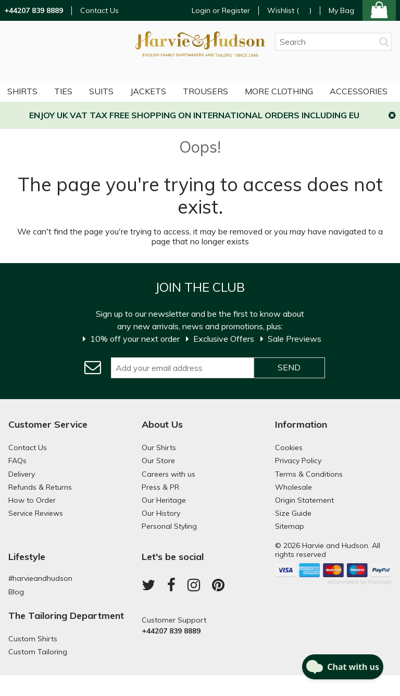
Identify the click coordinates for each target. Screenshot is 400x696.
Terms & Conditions (309, 474)
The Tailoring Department (66, 616)
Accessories (359, 91)
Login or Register (221, 10)
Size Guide (293, 513)
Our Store (158, 460)
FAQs (17, 460)
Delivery (21, 474)
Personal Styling (169, 526)
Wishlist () (289, 10)
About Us (162, 424)
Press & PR (160, 487)
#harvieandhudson (40, 578)
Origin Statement (304, 500)
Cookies (289, 447)
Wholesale (293, 487)
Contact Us (99, 10)
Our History (161, 513)
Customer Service (48, 424)
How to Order (32, 500)
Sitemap (289, 526)
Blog (16, 591)
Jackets (148, 91)
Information (301, 424)
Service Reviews (35, 513)
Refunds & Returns (40, 487)
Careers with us (168, 474)
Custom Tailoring (37, 651)
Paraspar (380, 582)
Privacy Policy (298, 460)
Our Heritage (164, 500)
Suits (101, 91)
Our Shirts (159, 447)
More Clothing (279, 91)
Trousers (205, 91)
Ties (63, 91)
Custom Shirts (32, 638)
